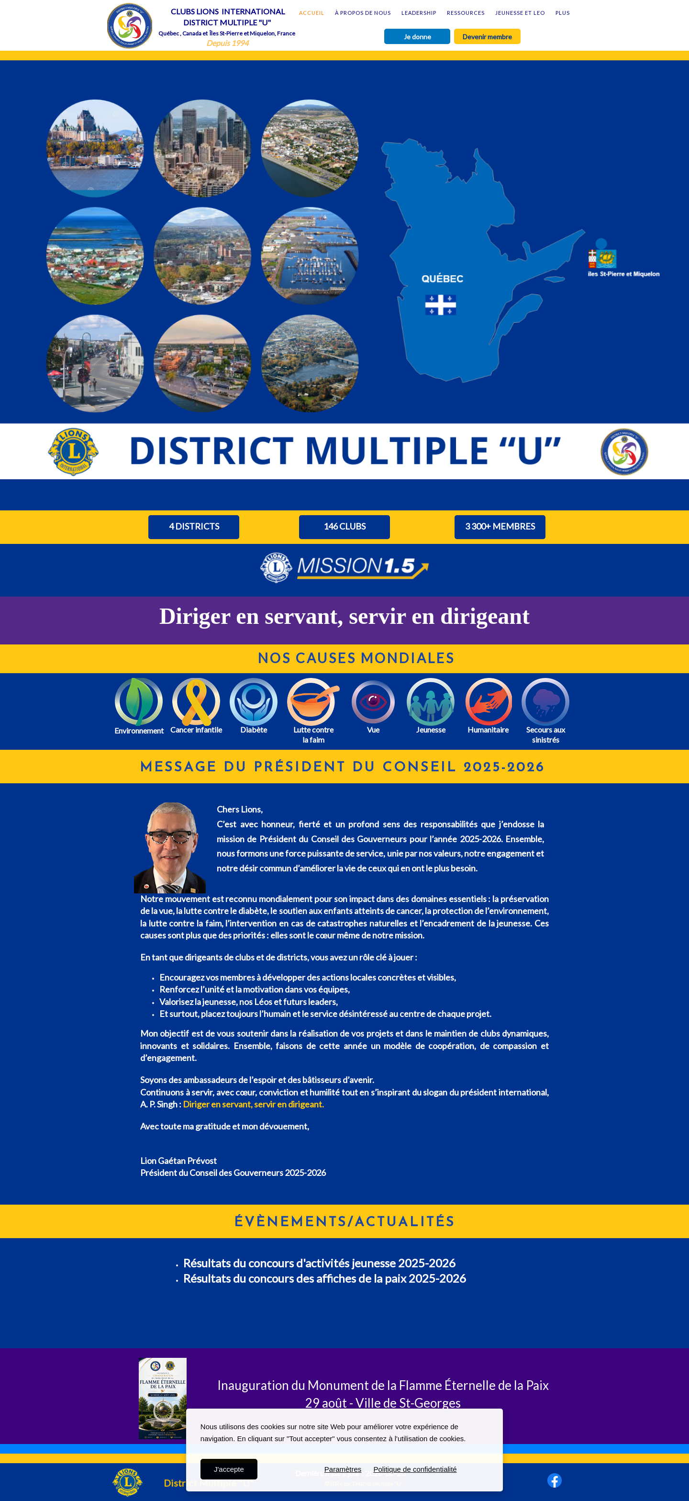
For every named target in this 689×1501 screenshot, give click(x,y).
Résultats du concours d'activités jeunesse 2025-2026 (320, 1263)
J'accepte (229, 1469)
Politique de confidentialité (414, 1469)
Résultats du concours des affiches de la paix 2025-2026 (324, 1278)
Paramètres (343, 1469)
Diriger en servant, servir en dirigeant (344, 616)
